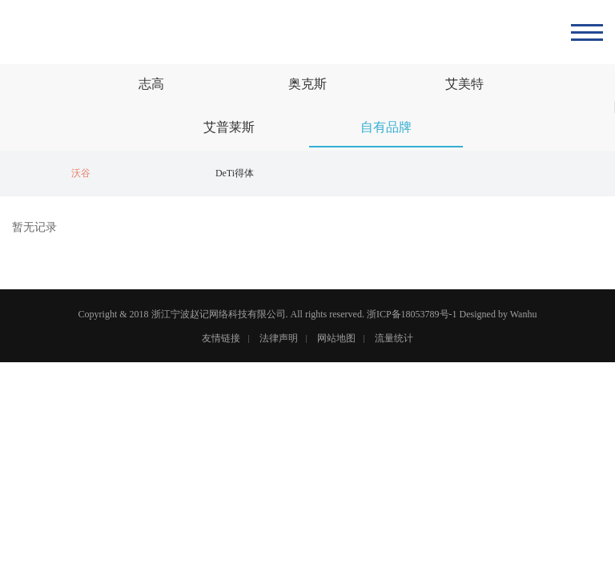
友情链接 (221, 338)
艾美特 (464, 84)
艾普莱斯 (229, 127)
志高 (151, 84)
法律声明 (278, 338)
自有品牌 (386, 127)
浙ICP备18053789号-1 (412, 314)
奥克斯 (307, 84)
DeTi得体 (234, 173)
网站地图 (336, 338)
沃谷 (80, 173)
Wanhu (523, 314)
